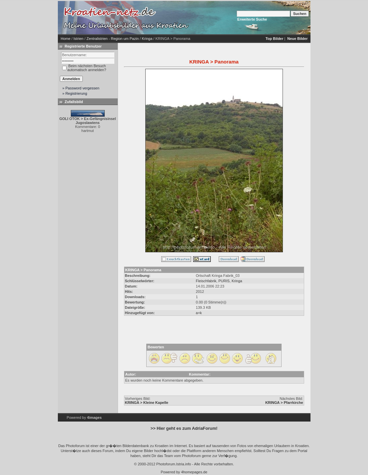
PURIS (224, 281)
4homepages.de (194, 472)
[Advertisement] (247, 17)
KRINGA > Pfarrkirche (284, 403)
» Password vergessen (80, 88)
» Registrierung (74, 93)
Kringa (147, 39)
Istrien (78, 39)
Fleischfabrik (206, 281)
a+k (199, 313)
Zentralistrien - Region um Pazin (112, 39)
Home (65, 39)
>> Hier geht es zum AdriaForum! (184, 428)
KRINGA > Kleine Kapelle (147, 403)
